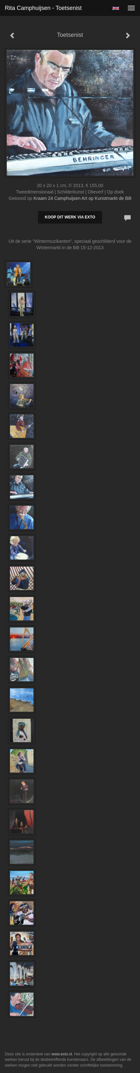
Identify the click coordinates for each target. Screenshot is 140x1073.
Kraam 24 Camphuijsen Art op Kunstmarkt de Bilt (82, 198)
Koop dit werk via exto (70, 217)
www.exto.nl (61, 1054)
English (115, 8)
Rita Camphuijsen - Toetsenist (43, 8)
